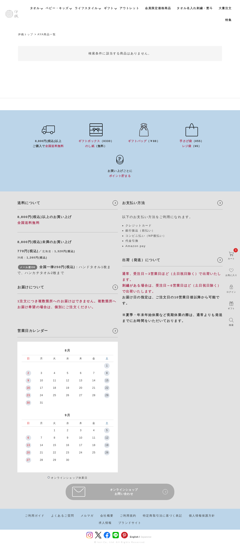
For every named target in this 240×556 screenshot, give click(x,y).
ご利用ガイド (35, 515)
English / (135, 537)
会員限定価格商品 (158, 8)
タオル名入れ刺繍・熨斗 (195, 8)
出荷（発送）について (141, 260)
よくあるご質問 (62, 515)
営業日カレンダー (32, 331)
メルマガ (87, 515)
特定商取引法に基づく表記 (162, 515)
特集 (228, 20)
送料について (28, 203)
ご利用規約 (128, 515)
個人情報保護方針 (202, 515)
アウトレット (129, 8)
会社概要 (106, 515)
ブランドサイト (129, 522)
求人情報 (105, 522)
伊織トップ (25, 34)
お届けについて (30, 287)
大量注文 (225, 8)
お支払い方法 (133, 203)
